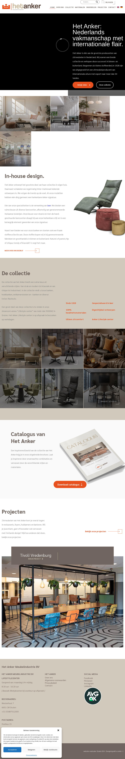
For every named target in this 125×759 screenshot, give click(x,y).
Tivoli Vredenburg (35, 555)
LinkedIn (88, 686)
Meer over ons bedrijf (21, 250)
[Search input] (89, 1)
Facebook (88, 678)
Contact (112, 7)
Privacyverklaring (31, 755)
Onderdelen (91, 7)
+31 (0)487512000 (10, 711)
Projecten (102, 7)
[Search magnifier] (97, 2)
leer (49, 205)
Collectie (69, 7)
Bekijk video (82, 85)
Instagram (89, 683)
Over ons (60, 7)
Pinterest (88, 680)
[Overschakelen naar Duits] (121, 6)
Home (52, 7)
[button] (58, 730)
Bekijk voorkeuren (50, 750)
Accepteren (12, 750)
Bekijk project (34, 559)
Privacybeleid (51, 682)
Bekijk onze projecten (102, 531)
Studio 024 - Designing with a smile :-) (110, 751)
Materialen (80, 7)
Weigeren (31, 750)
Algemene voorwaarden (55, 680)
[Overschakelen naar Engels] (118, 6)
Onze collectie (105, 85)
